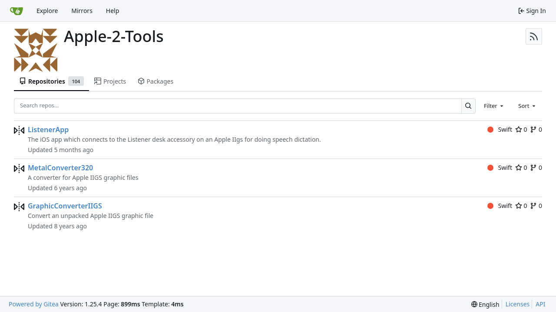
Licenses (518, 304)
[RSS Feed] (534, 36)
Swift (499, 129)
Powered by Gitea (34, 304)
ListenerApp (48, 129)
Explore (47, 10)
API (540, 304)
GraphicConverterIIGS (65, 206)
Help (112, 10)
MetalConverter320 (60, 167)
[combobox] (494, 106)
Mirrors (82, 10)
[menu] (485, 304)
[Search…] (468, 106)
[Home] (16, 11)
